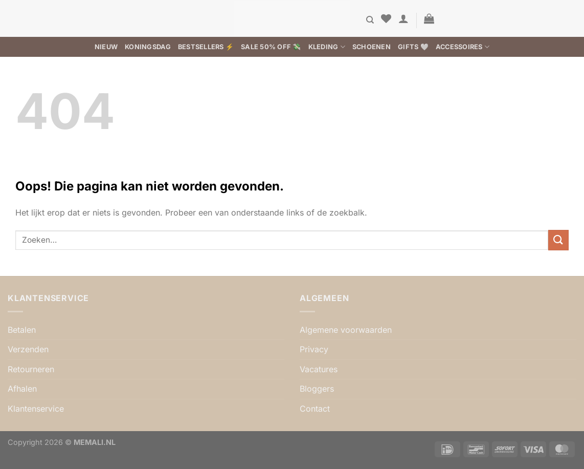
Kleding (326, 47)
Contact (315, 408)
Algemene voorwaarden (346, 330)
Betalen (22, 330)
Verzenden (28, 349)
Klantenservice (36, 408)
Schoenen (371, 47)
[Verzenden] (558, 240)
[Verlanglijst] (386, 18)
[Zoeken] (370, 20)
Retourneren (31, 369)
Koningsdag (148, 47)
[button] (403, 18)
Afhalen (22, 388)
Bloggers (317, 388)
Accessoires (462, 47)
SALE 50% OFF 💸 (271, 47)
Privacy (314, 349)
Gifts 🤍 (413, 47)
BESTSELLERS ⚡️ (206, 47)
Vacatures (319, 369)
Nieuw (106, 47)
